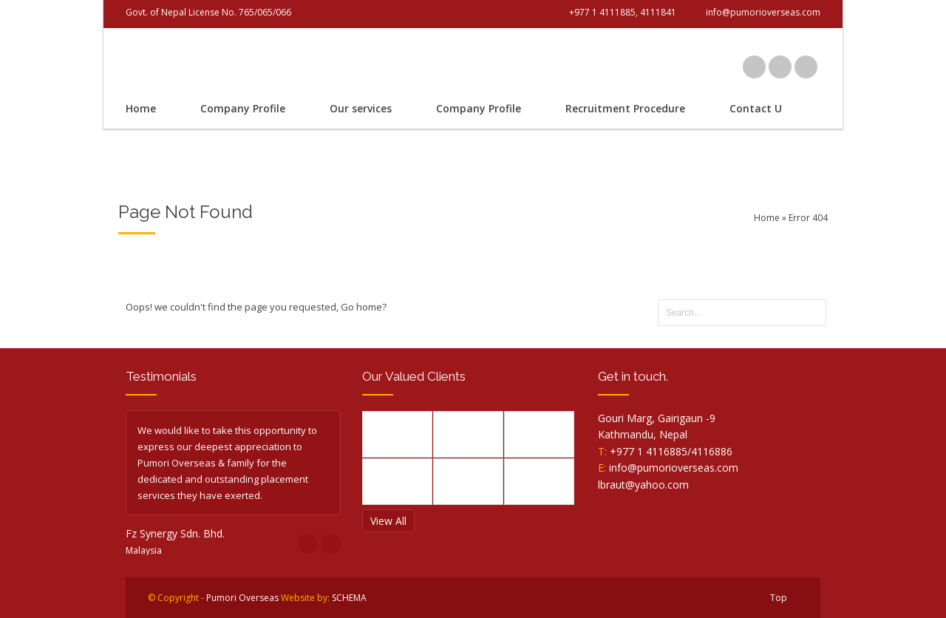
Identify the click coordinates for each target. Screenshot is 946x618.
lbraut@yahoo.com (643, 485)
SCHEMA (349, 597)
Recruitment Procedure (625, 108)
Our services (361, 108)
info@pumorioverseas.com (673, 468)
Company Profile (242, 108)
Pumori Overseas (242, 597)
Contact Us (758, 108)
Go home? (364, 306)
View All (388, 521)
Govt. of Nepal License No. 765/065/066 (208, 12)
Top (778, 597)
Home (141, 108)
